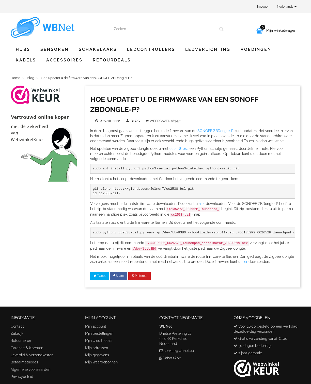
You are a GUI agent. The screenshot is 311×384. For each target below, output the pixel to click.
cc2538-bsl (178, 149)
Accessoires (64, 60)
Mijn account (95, 326)
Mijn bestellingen (99, 333)
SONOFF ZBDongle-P (215, 131)
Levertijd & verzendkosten (32, 355)
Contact (17, 326)
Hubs (23, 49)
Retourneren (21, 341)
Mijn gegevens (97, 355)
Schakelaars (98, 49)
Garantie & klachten (27, 348)
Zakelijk (17, 333)
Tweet (100, 276)
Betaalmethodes (24, 362)
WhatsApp (172, 358)
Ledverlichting (207, 49)
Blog (136, 121)
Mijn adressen (96, 348)
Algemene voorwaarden (30, 369)
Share (118, 276)
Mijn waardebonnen (101, 362)
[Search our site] (163, 29)
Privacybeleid (22, 377)
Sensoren (54, 49)
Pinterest (139, 276)
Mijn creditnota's (98, 341)
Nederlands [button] (287, 6)
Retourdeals (112, 60)
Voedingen (256, 49)
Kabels (26, 60)
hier (202, 204)
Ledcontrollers (151, 49)
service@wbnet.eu (179, 351)
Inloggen (263, 6)
